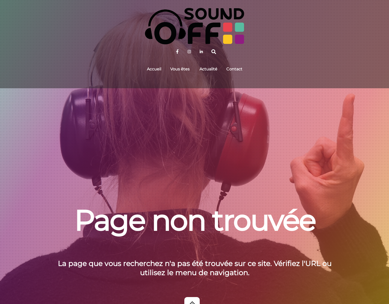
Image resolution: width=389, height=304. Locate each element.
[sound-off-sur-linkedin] (201, 51)
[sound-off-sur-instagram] (189, 51)
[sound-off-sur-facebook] (177, 51)
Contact (234, 69)
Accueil (154, 69)
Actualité (208, 69)
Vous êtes (180, 69)
